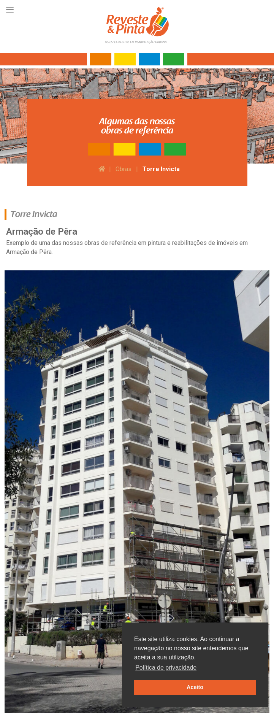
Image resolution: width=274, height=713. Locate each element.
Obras (123, 169)
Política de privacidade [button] (165, 667)
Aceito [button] (195, 687)
